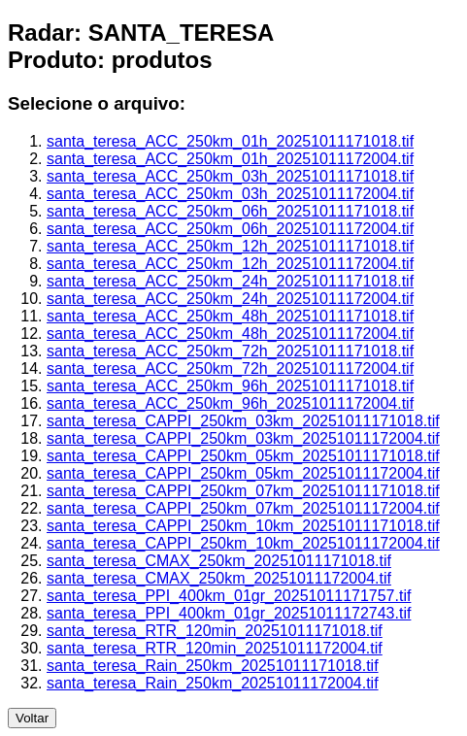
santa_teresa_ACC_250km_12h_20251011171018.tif (230, 246)
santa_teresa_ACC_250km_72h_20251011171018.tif (230, 351)
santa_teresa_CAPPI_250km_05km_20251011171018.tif (243, 456)
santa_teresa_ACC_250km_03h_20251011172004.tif (230, 193)
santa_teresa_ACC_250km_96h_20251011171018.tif (230, 386)
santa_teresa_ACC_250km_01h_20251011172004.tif (230, 159)
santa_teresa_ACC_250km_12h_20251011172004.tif (230, 263)
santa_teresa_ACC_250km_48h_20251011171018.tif (230, 316)
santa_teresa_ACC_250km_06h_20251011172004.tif (230, 228)
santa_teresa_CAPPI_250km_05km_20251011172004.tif (243, 473)
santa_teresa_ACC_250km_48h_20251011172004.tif (230, 333)
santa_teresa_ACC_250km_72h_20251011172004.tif (230, 368)
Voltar (32, 718)
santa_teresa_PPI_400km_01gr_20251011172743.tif (229, 613)
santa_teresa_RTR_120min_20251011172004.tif (215, 648)
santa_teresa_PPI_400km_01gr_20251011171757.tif (229, 595)
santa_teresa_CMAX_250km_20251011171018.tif (219, 560)
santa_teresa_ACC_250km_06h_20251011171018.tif (230, 211)
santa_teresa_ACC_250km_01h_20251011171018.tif (230, 141)
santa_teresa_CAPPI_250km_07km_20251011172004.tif (243, 508)
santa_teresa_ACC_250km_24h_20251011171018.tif (230, 281)
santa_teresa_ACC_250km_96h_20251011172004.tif (230, 403)
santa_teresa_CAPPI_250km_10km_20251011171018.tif (243, 526)
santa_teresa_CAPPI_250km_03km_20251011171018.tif (243, 421)
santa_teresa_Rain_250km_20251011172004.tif (213, 683)
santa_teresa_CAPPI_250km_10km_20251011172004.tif (243, 543)
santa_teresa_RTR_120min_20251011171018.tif (215, 630)
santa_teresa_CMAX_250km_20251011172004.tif (219, 578)
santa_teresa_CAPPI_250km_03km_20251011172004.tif (243, 438)
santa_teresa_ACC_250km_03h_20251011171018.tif (230, 176)
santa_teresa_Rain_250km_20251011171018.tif (213, 665)
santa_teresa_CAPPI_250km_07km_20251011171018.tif (243, 491)
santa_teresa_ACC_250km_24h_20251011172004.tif (230, 298)
